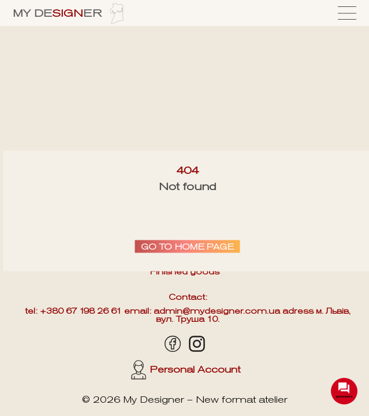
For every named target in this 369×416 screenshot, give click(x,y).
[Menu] (347, 13)
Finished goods (184, 271)
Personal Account (185, 370)
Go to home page (187, 247)
